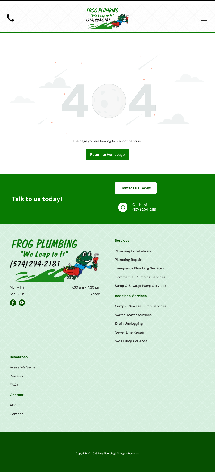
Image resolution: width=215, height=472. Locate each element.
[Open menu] (204, 14)
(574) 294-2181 (144, 199)
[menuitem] (160, 240)
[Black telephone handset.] (10, 18)
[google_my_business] (22, 292)
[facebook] (13, 292)
